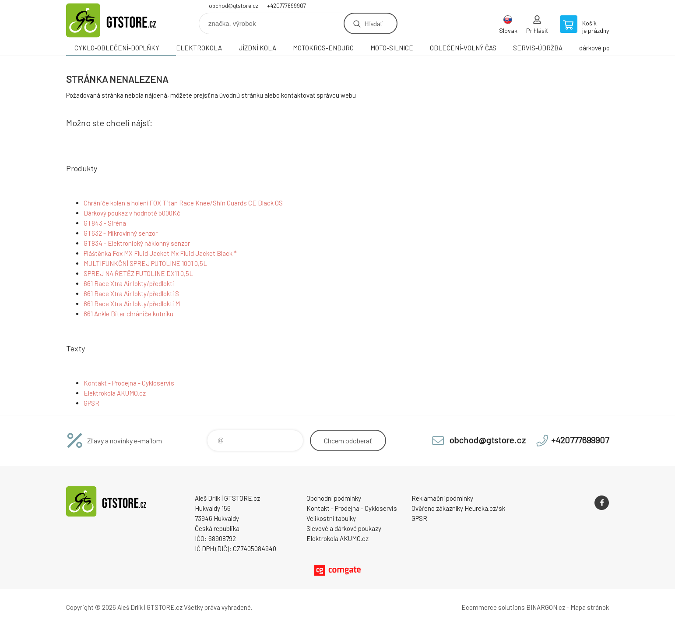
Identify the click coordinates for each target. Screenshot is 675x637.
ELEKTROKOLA (199, 48)
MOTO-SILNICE (391, 48)
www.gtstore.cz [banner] (118, 20)
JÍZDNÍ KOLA (257, 48)
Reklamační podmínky (442, 498)
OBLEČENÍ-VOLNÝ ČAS (463, 48)
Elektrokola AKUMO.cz (115, 393)
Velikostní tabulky (331, 518)
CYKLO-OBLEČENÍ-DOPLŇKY (116, 48)
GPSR (91, 403)
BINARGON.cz (545, 607)
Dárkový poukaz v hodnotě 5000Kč (132, 213)
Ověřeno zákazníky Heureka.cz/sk (458, 508)
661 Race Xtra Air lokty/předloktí (129, 283)
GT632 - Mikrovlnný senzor (121, 233)
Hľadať (373, 23)
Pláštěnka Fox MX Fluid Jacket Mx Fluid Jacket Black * (160, 253)
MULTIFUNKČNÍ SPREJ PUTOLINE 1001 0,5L (145, 263)
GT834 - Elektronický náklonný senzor (137, 243)
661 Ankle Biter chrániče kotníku (128, 314)
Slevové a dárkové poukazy (343, 528)
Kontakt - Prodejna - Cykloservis (129, 383)
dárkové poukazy (602, 48)
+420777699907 (286, 5)
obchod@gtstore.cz (233, 5)
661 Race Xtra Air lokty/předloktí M (132, 304)
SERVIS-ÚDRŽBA (537, 48)
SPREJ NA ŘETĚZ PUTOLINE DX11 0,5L (138, 273)
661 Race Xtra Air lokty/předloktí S (131, 293)
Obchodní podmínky (333, 498)
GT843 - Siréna (105, 223)
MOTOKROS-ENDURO (323, 48)
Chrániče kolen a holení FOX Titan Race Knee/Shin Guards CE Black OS (183, 203)
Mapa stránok (589, 607)
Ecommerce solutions (493, 607)
